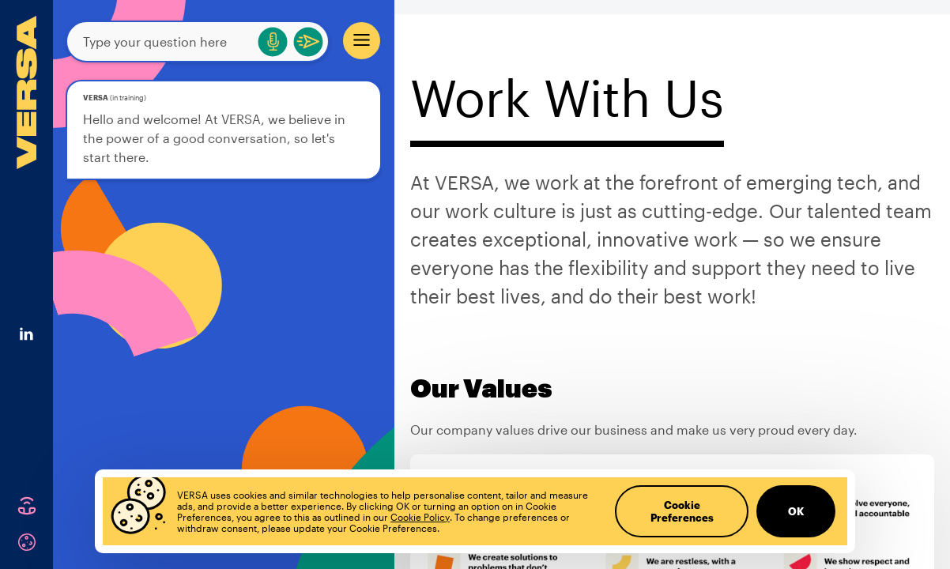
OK (796, 511)
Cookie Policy (420, 516)
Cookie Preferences (682, 511)
